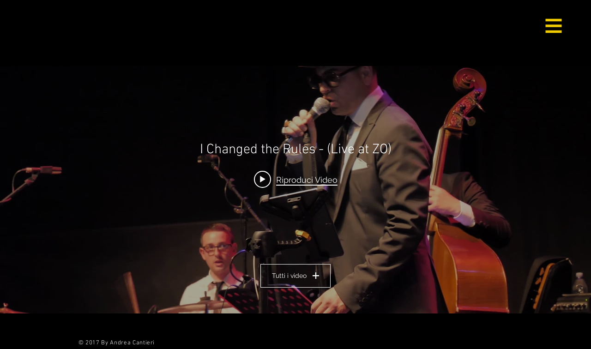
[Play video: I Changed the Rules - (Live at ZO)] (296, 179)
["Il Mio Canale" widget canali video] (295, 189)
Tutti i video (295, 275)
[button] (554, 26)
